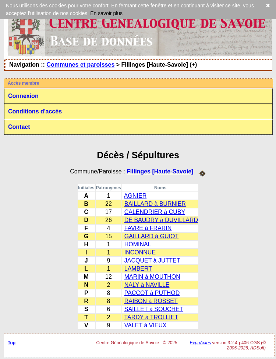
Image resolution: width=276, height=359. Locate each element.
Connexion (23, 96)
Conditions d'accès (35, 111)
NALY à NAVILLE (147, 285)
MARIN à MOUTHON (152, 277)
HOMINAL (137, 244)
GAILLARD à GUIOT (151, 236)
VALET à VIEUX (145, 325)
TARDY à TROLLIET (151, 317)
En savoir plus (106, 13)
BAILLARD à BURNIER (155, 204)
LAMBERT (138, 268)
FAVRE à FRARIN (148, 228)
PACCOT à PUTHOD (152, 293)
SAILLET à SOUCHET (153, 309)
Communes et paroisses (80, 64)
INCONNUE (140, 252)
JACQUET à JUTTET (152, 260)
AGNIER (135, 196)
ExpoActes (200, 342)
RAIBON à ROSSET (151, 301)
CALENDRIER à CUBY (154, 212)
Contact (19, 127)
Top (11, 342)
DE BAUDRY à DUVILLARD (161, 220)
